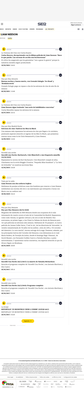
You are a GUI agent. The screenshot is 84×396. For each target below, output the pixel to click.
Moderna (30, 386)
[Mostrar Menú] (2, 24)
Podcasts (51, 29)
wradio (38, 384)
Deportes (8, 29)
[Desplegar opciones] (60, 49)
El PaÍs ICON (45, 386)
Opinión (32, 29)
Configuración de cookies (70, 377)
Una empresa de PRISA (8, 383)
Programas (39, 29)
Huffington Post (24, 384)
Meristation (68, 386)
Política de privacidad (31, 377)
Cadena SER (42, 24)
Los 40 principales (29, 381)
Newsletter (78, 29)
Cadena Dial (51, 384)
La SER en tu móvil (56, 377)
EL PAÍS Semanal (57, 384)
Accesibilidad (19, 377)
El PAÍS (22, 381)
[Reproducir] (4, 49)
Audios (10, 38)
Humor (15, 29)
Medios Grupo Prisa (8, 387)
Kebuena (71, 384)
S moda (52, 386)
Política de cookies (44, 377)
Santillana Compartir (46, 381)
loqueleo (59, 386)
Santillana (37, 381)
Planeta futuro (65, 384)
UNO (33, 384)
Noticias (2, 38)
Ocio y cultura (23, 29)
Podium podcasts (37, 386)
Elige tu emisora (76, 25)
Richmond (21, 386)
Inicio (2, 29)
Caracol (72, 381)
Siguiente (27, 321)
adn (66, 381)
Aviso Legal (10, 377)
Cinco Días (45, 384)
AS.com (60, 381)
